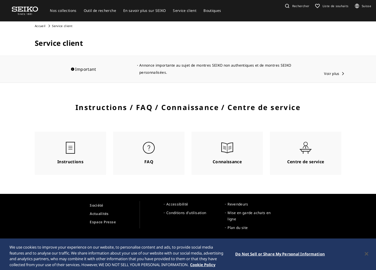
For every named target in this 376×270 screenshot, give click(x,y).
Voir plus (331, 73)
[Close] (366, 256)
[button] (296, 6)
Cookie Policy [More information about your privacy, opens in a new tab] (202, 266)
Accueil (40, 26)
